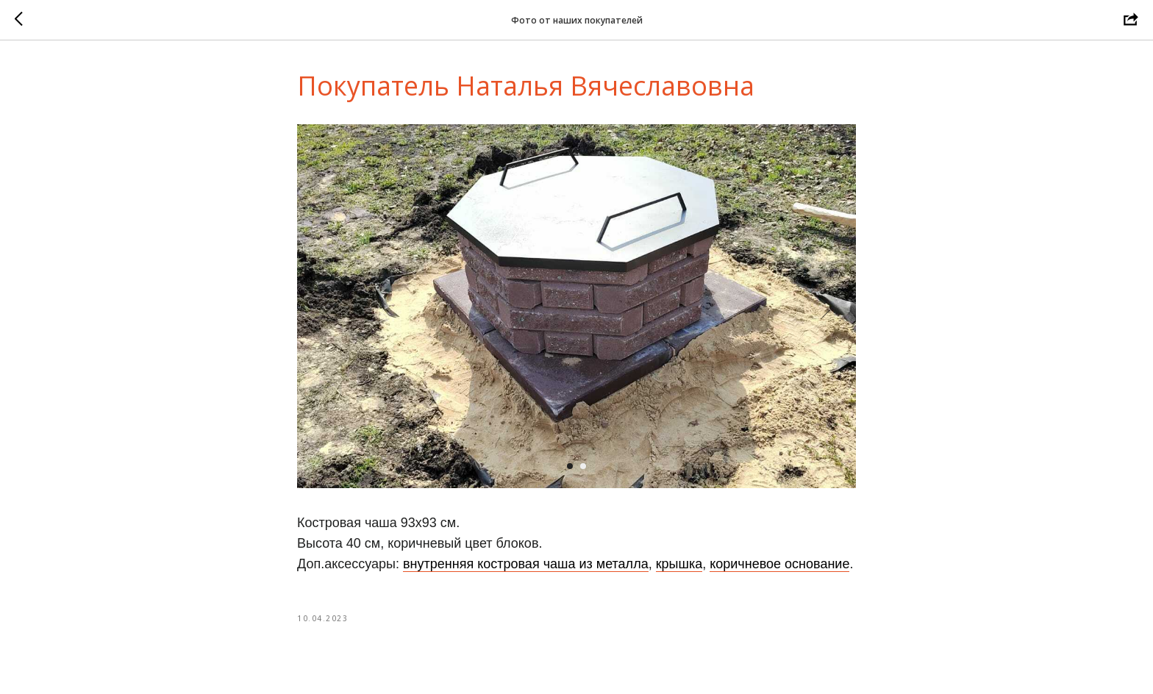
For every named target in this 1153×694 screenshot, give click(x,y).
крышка (679, 564)
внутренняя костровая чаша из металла (526, 564)
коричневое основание (779, 564)
